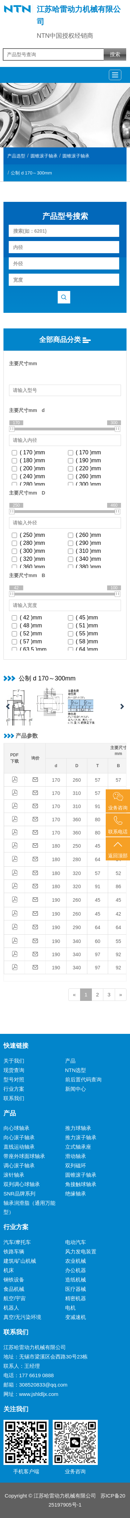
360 (77, 819)
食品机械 (13, 1289)
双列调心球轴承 (21, 1184)
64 (98, 859)
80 (98, 819)
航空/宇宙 (14, 1298)
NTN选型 (75, 1070)
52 (118, 873)
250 (77, 846)
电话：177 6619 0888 (28, 1375)
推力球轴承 (78, 1128)
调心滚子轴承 (19, 1165)
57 (98, 780)
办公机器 (75, 1270)
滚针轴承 (13, 1175)
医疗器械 (75, 1289)
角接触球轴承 (80, 1184)
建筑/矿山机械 (19, 1261)
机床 (8, 1270)
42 (118, 914)
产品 (70, 1061)
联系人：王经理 (21, 1366)
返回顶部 (118, 849)
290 (77, 927)
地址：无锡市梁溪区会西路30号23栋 (45, 1357)
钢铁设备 (13, 1280)
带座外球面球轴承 (24, 1156)
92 (118, 954)
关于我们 (13, 1061)
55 (118, 941)
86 (118, 886)
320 (77, 873)
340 (77, 941)
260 (77, 780)
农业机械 (75, 1261)
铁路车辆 (13, 1251)
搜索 (115, 54)
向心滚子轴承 (19, 1137)
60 (98, 941)
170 (56, 780)
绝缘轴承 (75, 1194)
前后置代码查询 (83, 1079)
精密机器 (75, 1298)
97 (98, 954)
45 (98, 846)
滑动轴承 (75, 1156)
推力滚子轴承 (80, 1137)
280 (77, 859)
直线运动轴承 (19, 1147)
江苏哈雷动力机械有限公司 (34, 1347)
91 (98, 806)
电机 (70, 1308)
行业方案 (13, 1089)
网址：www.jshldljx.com (30, 1394)
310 (77, 793)
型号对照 (13, 1079)
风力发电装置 (80, 1251)
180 (56, 846)
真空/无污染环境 (22, 1317)
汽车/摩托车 (17, 1242)
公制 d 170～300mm (31, 172)
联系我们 (13, 1098)
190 (56, 900)
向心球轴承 (16, 1128)
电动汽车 (75, 1242)
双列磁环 (75, 1165)
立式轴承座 (78, 1147)
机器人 (11, 1308)
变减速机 (75, 1317)
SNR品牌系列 (19, 1194)
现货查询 (13, 1070)
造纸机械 (75, 1280)
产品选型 (16, 155)
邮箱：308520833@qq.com (35, 1385)
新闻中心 (75, 1089)
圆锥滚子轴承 (44, 155)
